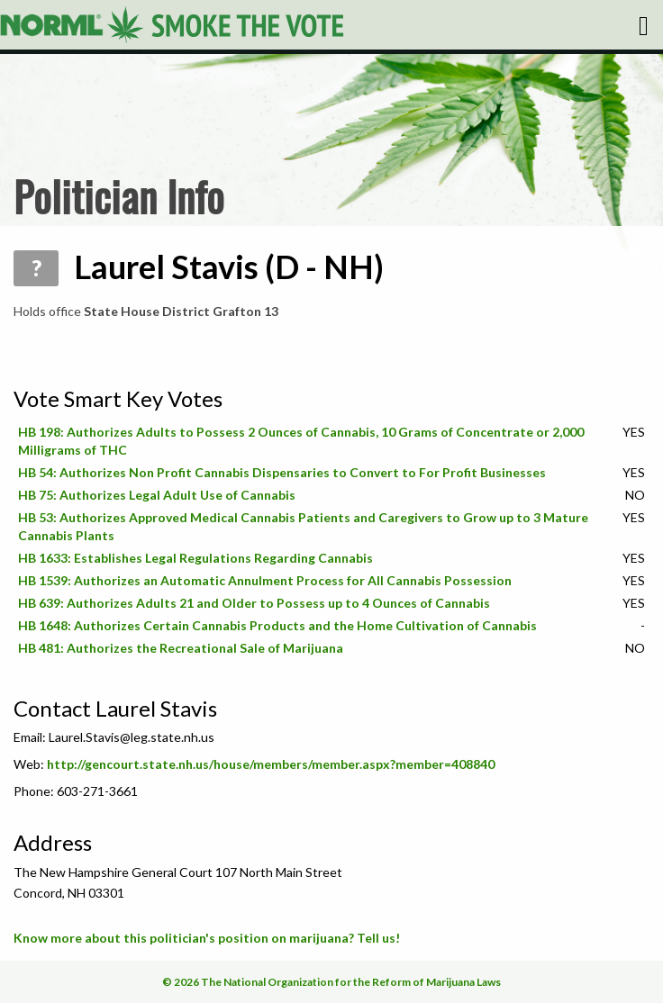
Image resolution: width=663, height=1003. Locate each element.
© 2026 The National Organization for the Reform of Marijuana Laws (331, 982)
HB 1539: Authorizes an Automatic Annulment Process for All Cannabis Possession (265, 580)
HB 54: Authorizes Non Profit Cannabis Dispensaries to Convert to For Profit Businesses (282, 472)
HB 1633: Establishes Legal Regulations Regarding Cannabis (195, 557)
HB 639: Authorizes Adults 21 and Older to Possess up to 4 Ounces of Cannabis (254, 602)
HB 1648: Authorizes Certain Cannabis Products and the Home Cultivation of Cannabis (277, 625)
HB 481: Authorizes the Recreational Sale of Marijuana (180, 647)
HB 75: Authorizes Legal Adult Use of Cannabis (156, 494)
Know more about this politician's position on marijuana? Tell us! (207, 937)
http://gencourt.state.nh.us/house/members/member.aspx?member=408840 (271, 764)
